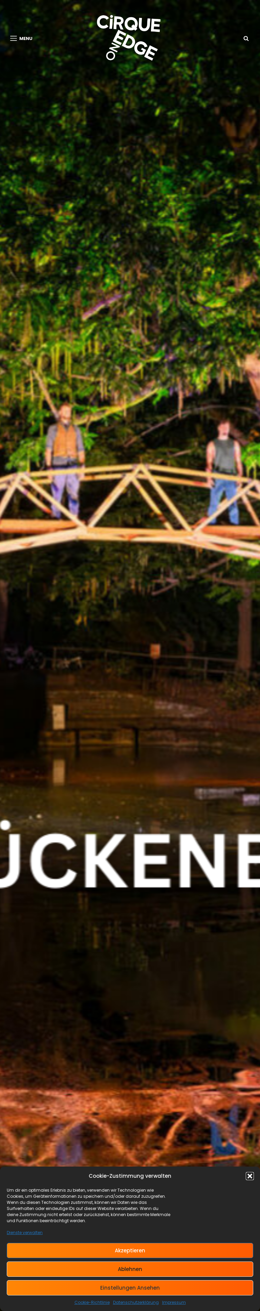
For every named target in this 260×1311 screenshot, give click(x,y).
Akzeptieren (130, 1250)
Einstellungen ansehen (130, 1287)
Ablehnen (130, 1269)
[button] (249, 1176)
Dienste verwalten (25, 1232)
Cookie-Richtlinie (92, 1302)
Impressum (174, 1302)
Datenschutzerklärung (136, 1302)
